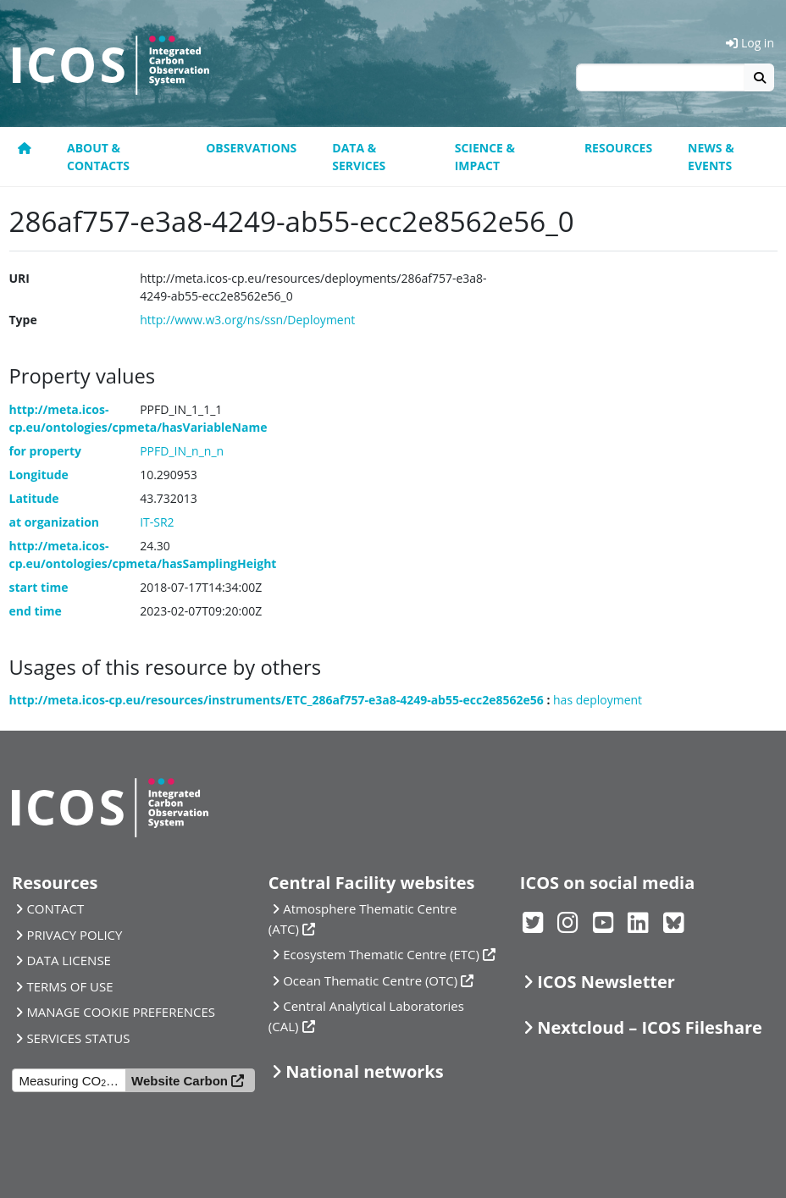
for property (45, 451)
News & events (711, 157)
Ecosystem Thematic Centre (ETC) (381, 954)
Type (23, 320)
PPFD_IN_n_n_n (182, 451)
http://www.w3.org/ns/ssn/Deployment (247, 320)
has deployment (597, 700)
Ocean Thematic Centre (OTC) (370, 980)
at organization (54, 522)
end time (35, 611)
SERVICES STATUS (78, 1038)
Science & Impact (485, 157)
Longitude (39, 475)
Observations (251, 148)
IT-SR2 (157, 522)
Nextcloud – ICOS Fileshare (649, 1027)
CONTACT (55, 908)
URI (19, 278)
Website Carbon (179, 1081)
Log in (750, 43)
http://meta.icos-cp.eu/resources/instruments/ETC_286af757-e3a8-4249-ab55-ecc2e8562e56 (276, 700)
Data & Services (358, 157)
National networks (364, 1071)
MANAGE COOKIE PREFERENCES (120, 1011)
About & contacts (98, 157)
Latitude (34, 498)
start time (39, 587)
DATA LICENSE (68, 960)
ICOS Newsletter (606, 981)
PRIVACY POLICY (74, 934)
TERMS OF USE (69, 986)
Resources (618, 148)
